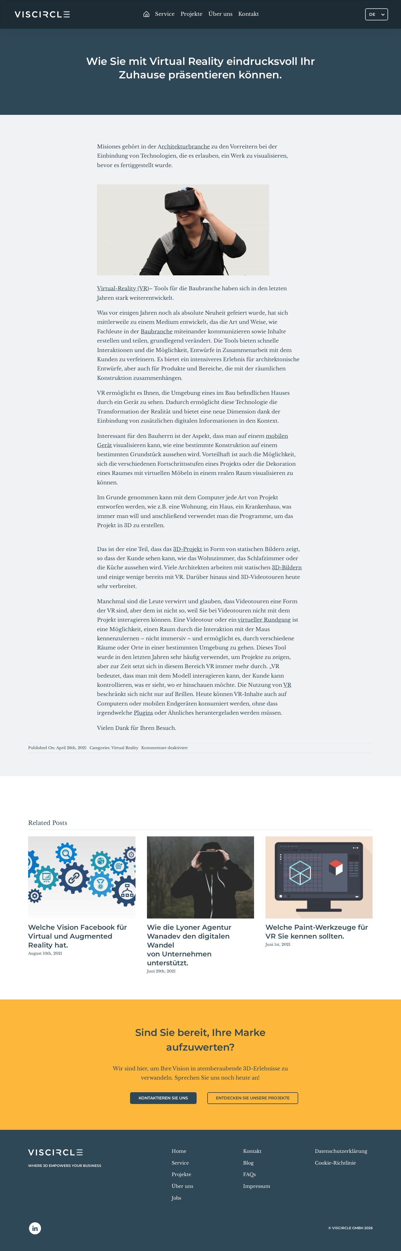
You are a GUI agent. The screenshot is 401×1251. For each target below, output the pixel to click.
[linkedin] (35, 1228)
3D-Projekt (187, 549)
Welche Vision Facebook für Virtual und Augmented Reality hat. (77, 936)
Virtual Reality (124, 747)
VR (287, 685)
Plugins (143, 713)
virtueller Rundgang (264, 620)
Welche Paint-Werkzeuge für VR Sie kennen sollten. (317, 931)
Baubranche (157, 331)
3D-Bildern (287, 567)
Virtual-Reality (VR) (123, 288)
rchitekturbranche (186, 147)
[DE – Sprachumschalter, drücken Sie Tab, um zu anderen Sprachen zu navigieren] (376, 14)
